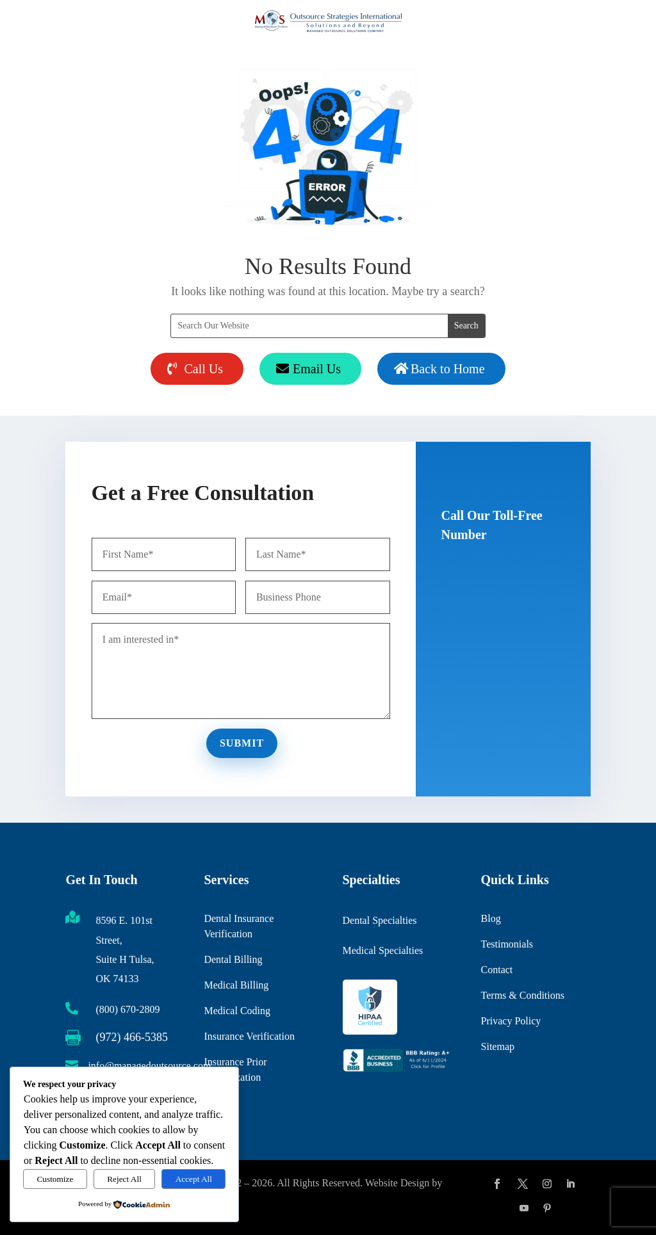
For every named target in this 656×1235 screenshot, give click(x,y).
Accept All (194, 1179)
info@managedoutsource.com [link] (149, 1065)
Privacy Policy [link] (511, 1004)
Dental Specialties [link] (380, 915)
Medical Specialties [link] (383, 944)
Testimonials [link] (507, 928)
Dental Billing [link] (233, 940)
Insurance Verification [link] (249, 1017)
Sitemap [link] (497, 1030)
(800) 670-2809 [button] (494, 587)
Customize (55, 1179)
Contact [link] (497, 953)
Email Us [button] (317, 369)
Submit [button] (244, 740)
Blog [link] (491, 902)
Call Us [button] (203, 369)
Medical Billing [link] (236, 965)
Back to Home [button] (448, 369)
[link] (397, 1069)
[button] (497, 1184)
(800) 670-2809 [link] (127, 1009)
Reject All (124, 1179)
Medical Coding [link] (237, 991)
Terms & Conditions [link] (522, 979)
